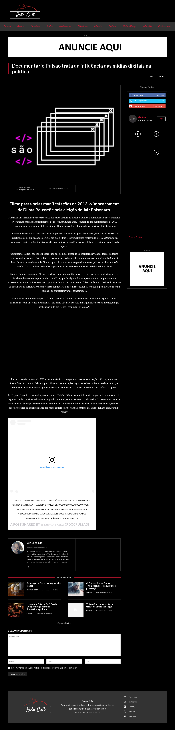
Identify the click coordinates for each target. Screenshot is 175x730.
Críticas (160, 76)
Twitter (132, 712)
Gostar (160, 95)
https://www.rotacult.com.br (37, 548)
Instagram (133, 702)
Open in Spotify (135, 237)
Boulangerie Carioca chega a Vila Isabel (44, 584)
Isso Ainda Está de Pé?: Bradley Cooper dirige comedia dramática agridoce (43, 607)
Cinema (150, 76)
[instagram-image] (138, 134)
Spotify (132, 707)
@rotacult (143, 117)
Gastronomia (32, 590)
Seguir (161, 101)
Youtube (132, 716)
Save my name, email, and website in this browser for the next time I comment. (44, 668)
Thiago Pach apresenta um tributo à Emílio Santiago (100, 605)
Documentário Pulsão (52, 525)
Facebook (133, 697)
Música (89, 611)
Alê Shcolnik (34, 542)
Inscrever (159, 106)
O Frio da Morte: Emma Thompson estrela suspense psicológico (101, 586)
